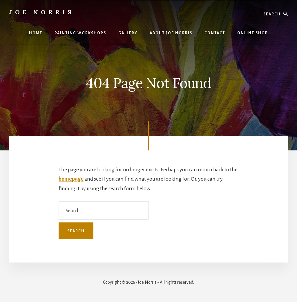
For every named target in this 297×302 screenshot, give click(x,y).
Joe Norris (41, 12)
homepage (71, 179)
